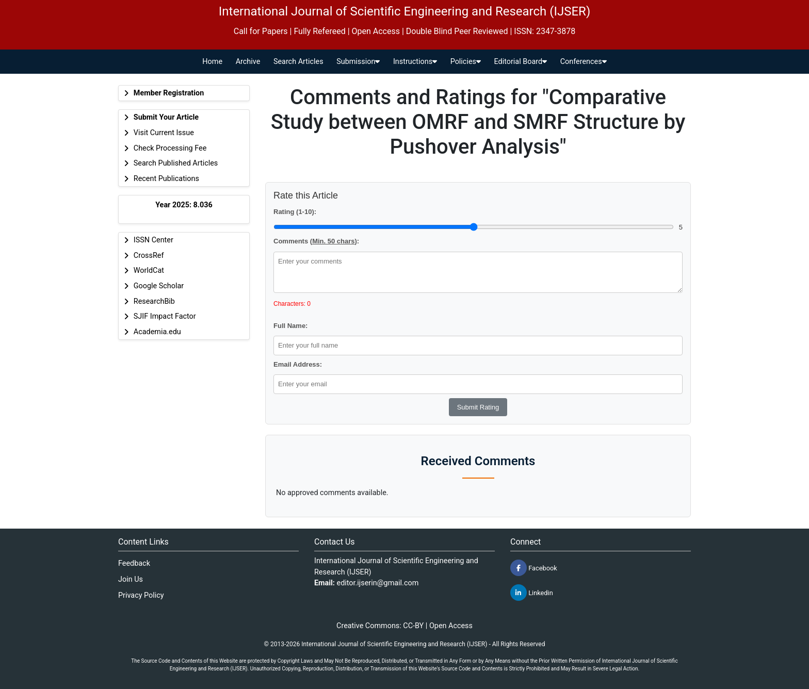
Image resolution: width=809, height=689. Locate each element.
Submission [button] (358, 61)
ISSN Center (153, 240)
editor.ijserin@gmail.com (378, 583)
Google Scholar (159, 286)
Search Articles (298, 61)
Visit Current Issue (164, 132)
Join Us (130, 579)
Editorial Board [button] (520, 61)
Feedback (134, 563)
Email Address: (297, 364)
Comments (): (316, 241)
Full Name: (290, 326)
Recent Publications (166, 178)
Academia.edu (157, 331)
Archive (248, 61)
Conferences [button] (583, 61)
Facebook (533, 568)
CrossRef (149, 255)
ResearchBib (154, 301)
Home (212, 61)
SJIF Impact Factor (165, 316)
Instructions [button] (415, 61)
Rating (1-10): (294, 212)
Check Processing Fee (170, 148)
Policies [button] (465, 61)
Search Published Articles (176, 163)
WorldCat (149, 270)
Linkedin (531, 592)
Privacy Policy (141, 595)
